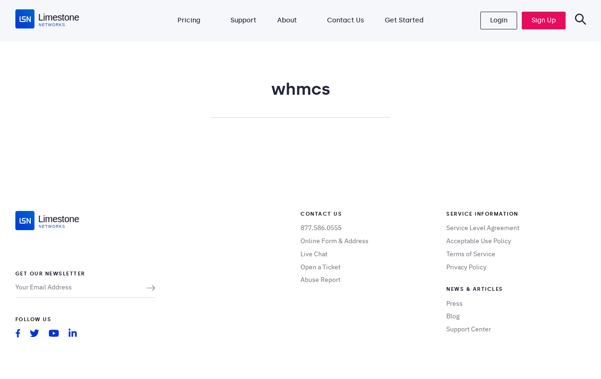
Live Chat (314, 254)
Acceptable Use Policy (478, 241)
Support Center (468, 329)
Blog (452, 316)
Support (243, 21)
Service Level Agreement (482, 228)
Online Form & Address (334, 241)
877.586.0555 (320, 228)
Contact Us (345, 21)
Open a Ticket (320, 267)
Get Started (404, 21)
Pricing (189, 21)
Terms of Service (470, 254)
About (287, 21)
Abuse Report (320, 279)
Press (454, 303)
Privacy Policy (466, 267)
